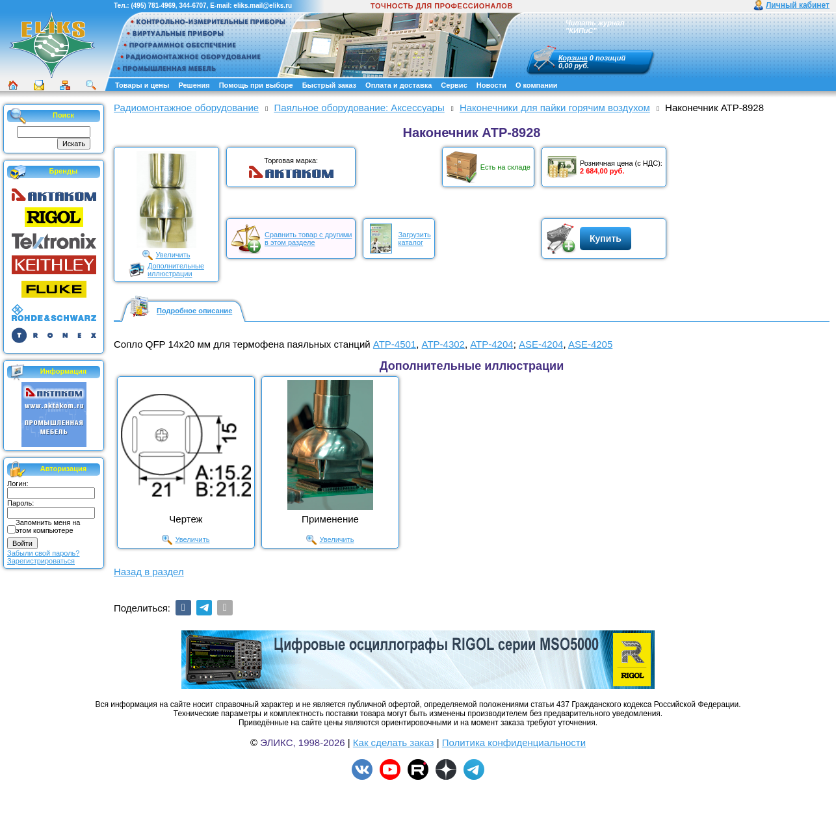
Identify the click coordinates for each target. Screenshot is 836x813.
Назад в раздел (149, 571)
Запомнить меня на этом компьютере (48, 526)
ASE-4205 (590, 344)
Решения (193, 85)
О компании (537, 85)
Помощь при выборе (256, 85)
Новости (491, 85)
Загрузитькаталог (414, 238)
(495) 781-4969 (153, 5)
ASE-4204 (541, 344)
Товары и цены (142, 85)
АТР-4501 (394, 344)
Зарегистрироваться (41, 561)
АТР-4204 (491, 344)
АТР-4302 (443, 344)
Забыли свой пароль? (43, 553)
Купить (605, 238)
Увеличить (172, 255)
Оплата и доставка (398, 85)
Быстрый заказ (329, 85)
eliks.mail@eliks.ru (262, 5)
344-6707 (192, 5)
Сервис (454, 85)
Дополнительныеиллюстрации (176, 269)
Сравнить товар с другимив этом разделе (308, 238)
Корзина (573, 58)
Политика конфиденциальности (514, 742)
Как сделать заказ (393, 742)
